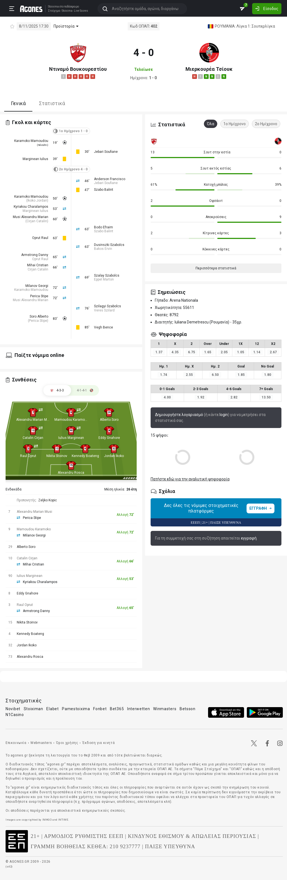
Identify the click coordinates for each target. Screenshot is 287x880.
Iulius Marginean (71, 438)
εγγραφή (249, 538)
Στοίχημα (54, 10)
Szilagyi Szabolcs (107, 306)
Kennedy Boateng (85, 456)
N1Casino (15, 714)
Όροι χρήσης (67, 743)
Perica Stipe (39, 296)
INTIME (63, 819)
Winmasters (164, 709)
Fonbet (100, 709)
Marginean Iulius (35, 159)
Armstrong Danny (34, 255)
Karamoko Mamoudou (31, 141)
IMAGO (47, 819)
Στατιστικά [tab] (52, 103)
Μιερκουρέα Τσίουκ (209, 69)
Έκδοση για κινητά (98, 743)
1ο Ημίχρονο (234, 124)
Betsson (188, 709)
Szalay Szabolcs (106, 275)
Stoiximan (33, 709)
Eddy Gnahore (109, 438)
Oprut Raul (40, 238)
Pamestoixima (76, 709)
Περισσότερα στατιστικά (216, 268)
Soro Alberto (39, 316)
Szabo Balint (103, 190)
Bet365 (117, 709)
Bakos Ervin (103, 249)
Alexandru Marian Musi (34, 420)
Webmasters (41, 743)
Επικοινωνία (16, 743)
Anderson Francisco (109, 179)
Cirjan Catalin (36, 221)
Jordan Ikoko (114, 456)
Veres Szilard (104, 310)
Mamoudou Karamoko (71, 420)
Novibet (13, 709)
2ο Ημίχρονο (266, 124)
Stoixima (53, 6)
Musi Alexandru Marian (30, 217)
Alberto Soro (109, 420)
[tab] (85, 390)
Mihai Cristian (37, 265)
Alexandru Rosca (71, 473)
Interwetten (138, 709)
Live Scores (81, 10)
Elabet (52, 709)
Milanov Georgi (36, 286)
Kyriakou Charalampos (31, 207)
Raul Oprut (28, 456)
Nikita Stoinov (56, 456)
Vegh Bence (103, 327)
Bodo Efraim (103, 227)
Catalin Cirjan (33, 438)
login (224, 414)
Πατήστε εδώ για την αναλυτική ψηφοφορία (190, 479)
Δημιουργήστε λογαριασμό (179, 414)
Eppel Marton (104, 279)
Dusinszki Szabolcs (109, 245)
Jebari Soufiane (106, 152)
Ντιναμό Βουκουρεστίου (78, 69)
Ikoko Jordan (37, 200)
